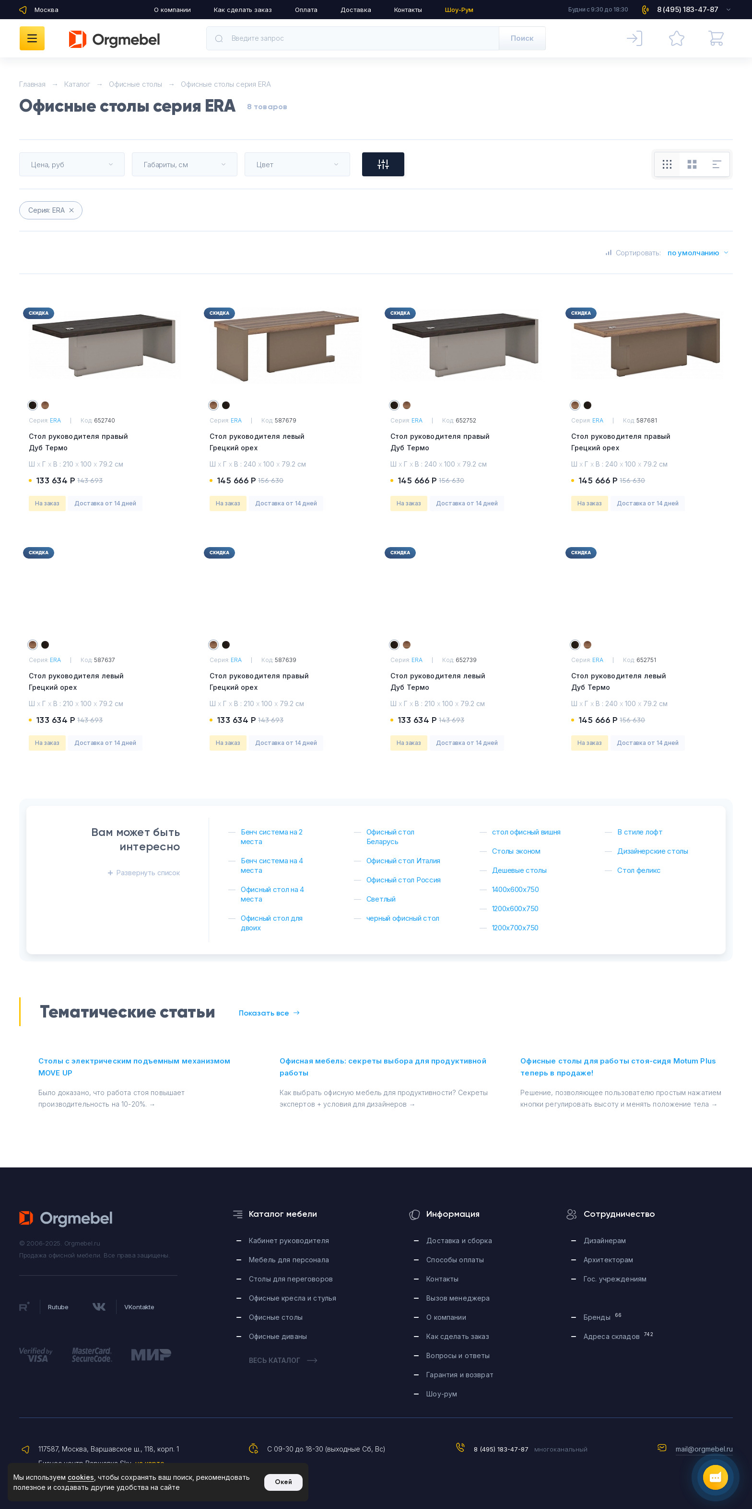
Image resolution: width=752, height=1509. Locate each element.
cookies (81, 1477)
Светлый (381, 898)
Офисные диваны (278, 1336)
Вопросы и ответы (458, 1355)
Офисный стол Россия (403, 879)
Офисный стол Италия (403, 860)
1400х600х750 (515, 889)
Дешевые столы (519, 870)
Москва (47, 9)
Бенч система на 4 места (272, 865)
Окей (283, 1482)
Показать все (269, 1012)
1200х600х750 (515, 908)
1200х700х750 (515, 927)
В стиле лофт (639, 831)
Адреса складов (618, 1335)
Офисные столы (276, 1317)
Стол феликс (639, 870)
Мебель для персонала (289, 1260)
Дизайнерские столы (652, 851)
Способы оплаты (455, 1260)
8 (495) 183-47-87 (501, 1449)
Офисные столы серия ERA (226, 84)
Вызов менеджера (458, 1298)
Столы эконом (516, 851)
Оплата (306, 9)
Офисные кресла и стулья (292, 1298)
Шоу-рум (441, 1394)
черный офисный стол (402, 918)
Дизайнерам (605, 1240)
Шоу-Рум (459, 9)
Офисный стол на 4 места (272, 894)
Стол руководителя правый (105, 443)
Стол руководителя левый (286, 443)
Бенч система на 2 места (272, 836)
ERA (55, 420)
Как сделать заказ (243, 9)
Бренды (603, 1316)
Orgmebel (115, 39)
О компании (172, 9)
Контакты (408, 9)
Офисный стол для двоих (272, 923)
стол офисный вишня (526, 831)
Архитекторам (609, 1260)
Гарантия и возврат (460, 1375)
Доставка (356, 9)
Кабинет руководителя (289, 1240)
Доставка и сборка (459, 1240)
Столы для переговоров (291, 1279)
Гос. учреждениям (615, 1279)
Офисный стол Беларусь (390, 836)
